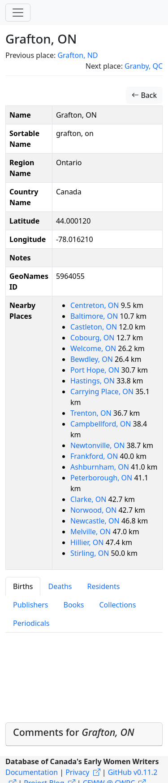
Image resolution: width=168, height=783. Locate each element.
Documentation (31, 772)
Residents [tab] (103, 586)
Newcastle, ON (95, 521)
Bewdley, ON (92, 359)
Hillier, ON (88, 542)
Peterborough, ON (102, 478)
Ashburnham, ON (100, 467)
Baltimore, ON (95, 316)
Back (144, 95)
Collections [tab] (117, 605)
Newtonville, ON (98, 445)
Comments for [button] (73, 732)
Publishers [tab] (30, 605)
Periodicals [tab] (31, 623)
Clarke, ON (89, 499)
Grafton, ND (77, 55)
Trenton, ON (91, 413)
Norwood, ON (94, 510)
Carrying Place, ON (102, 391)
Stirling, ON (90, 553)
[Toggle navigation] (17, 13)
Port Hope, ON (95, 370)
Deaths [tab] (60, 586)
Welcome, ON (94, 348)
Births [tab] (23, 586)
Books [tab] (74, 605)
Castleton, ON (94, 327)
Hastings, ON (93, 381)
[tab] (84, 734)
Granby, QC (144, 66)
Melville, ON (91, 532)
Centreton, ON (95, 305)
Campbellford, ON (101, 424)
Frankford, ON (95, 456)
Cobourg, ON (93, 338)
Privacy (77, 772)
